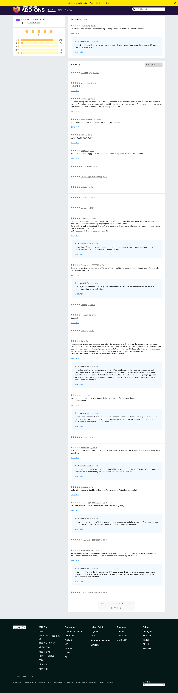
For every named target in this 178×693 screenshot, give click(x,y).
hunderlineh (85, 83)
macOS (68, 640)
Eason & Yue (34, 22)
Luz (82, 395)
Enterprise (96, 645)
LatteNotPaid (86, 315)
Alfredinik (84, 487)
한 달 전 (96, 73)
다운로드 (100, 3)
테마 (60, 10)
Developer (122, 640)
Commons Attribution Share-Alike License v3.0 (63, 682)
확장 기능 (52, 10)
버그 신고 (43, 664)
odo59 (83, 331)
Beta (93, 635)
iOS (66, 644)
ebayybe (84, 99)
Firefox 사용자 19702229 (90, 177)
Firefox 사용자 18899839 (90, 503)
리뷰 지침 (43, 668)
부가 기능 (43, 627)
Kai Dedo (84, 26)
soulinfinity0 (85, 73)
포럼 (41, 660)
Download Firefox (73, 631)
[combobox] (148, 9)
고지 (19, 682)
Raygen (84, 151)
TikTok (146, 640)
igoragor (84, 208)
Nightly (94, 631)
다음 (131, 603)
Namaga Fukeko (87, 119)
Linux (67, 652)
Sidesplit (84, 305)
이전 (102, 603)
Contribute (122, 635)
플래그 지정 (75, 33)
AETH (83, 135)
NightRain (84, 187)
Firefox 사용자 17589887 (90, 592)
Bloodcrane (85, 166)
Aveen (83, 437)
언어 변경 (146, 682)
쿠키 (24, 676)
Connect (121, 631)
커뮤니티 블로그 (46, 656)
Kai (82, 341)
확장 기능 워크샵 (47, 643)
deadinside (85, 448)
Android (69, 648)
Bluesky (146, 644)
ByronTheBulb (86, 550)
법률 (31, 676)
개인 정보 (16, 676)
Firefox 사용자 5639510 (90, 265)
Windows (69, 635)
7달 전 (93, 26)
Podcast (147, 648)
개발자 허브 (44, 647)
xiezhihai (84, 198)
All (66, 657)
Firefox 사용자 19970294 (90, 540)
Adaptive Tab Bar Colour (33, 19)
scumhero (84, 218)
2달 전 (89, 41)
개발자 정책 (44, 651)
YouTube (147, 635)
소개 (41, 631)
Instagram (148, 631)
